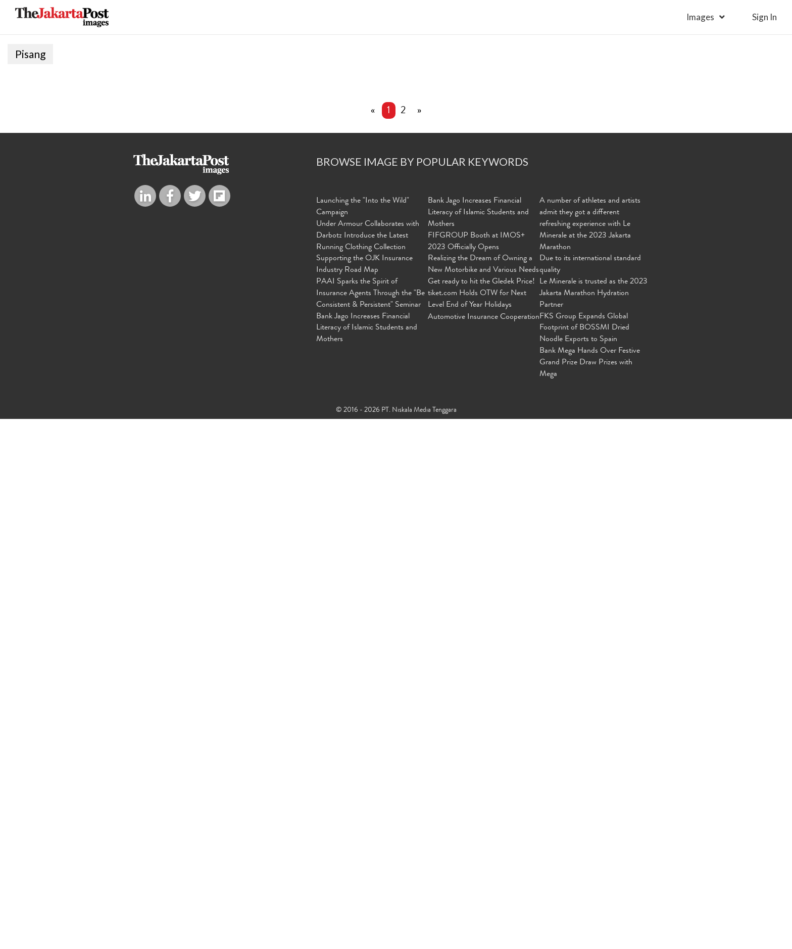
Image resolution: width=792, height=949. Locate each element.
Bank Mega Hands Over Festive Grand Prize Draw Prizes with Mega (589, 893)
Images (700, 17)
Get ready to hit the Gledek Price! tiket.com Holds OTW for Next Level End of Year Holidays (481, 824)
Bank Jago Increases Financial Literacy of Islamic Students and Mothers (366, 859)
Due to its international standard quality (590, 795)
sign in (764, 17)
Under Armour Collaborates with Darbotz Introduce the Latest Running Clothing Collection (367, 766)
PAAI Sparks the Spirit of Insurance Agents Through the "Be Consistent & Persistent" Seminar (370, 824)
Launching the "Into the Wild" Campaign (362, 737)
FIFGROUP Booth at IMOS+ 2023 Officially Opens (476, 772)
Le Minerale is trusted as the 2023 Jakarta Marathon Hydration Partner (593, 824)
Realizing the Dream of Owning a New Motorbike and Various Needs (483, 795)
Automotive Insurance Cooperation (483, 848)
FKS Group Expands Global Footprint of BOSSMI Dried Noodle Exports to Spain (584, 859)
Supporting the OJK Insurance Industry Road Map (364, 795)
